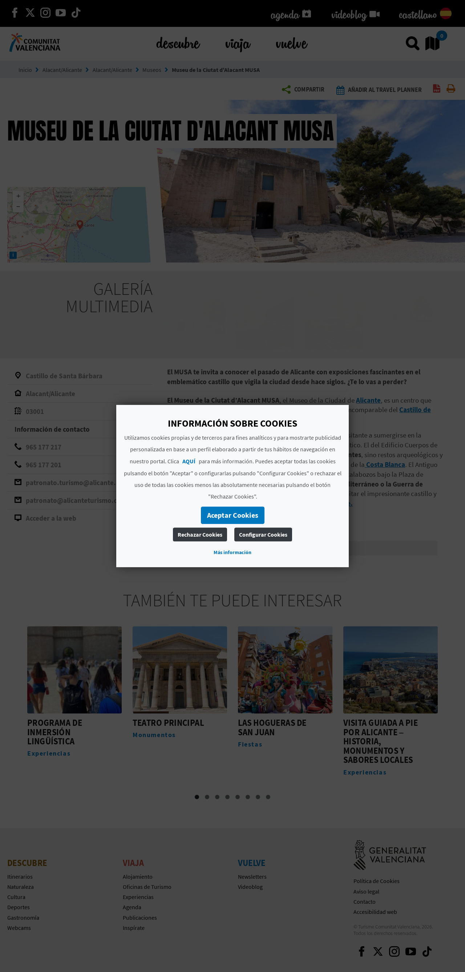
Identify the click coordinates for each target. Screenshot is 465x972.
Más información (232, 552)
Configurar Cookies (263, 534)
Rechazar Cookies (200, 534)
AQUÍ (188, 461)
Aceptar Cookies (232, 515)
